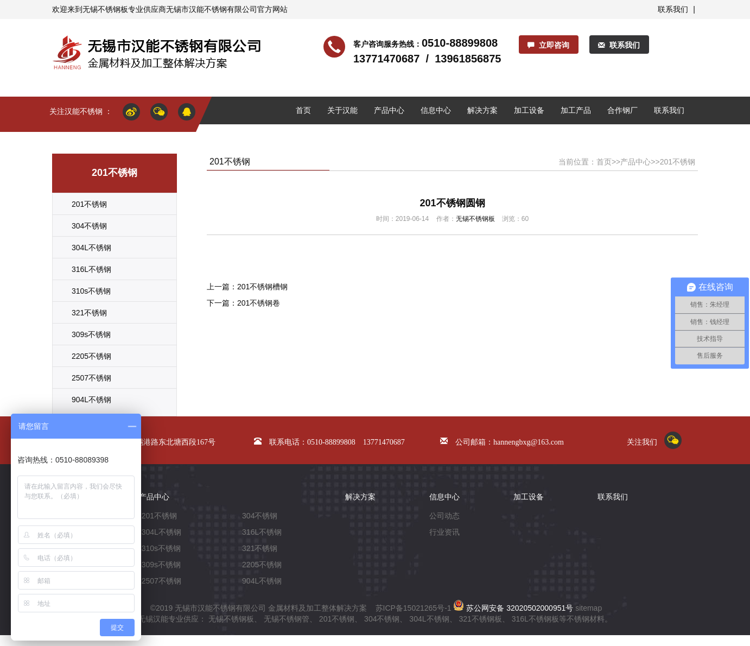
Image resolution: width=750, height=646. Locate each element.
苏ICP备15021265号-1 (414, 608)
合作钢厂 (622, 110)
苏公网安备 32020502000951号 (513, 608)
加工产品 (576, 110)
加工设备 (529, 110)
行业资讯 (444, 532)
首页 (303, 110)
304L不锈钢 (91, 247)
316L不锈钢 (91, 269)
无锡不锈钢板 (105, 9)
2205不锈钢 (91, 356)
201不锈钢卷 (258, 303)
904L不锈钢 (91, 399)
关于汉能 (342, 110)
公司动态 (444, 515)
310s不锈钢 (91, 291)
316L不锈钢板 (535, 619)
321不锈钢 (89, 312)
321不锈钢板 (480, 619)
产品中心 (389, 110)
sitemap (588, 608)
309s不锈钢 (91, 334)
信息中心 (436, 110)
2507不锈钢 (91, 377)
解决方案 (482, 110)
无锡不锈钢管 (286, 619)
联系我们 (673, 9)
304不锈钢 (89, 225)
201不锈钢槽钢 (262, 286)
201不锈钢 (89, 204)
